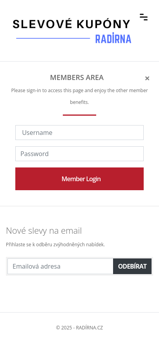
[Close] (147, 78)
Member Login (81, 179)
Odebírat (132, 266)
